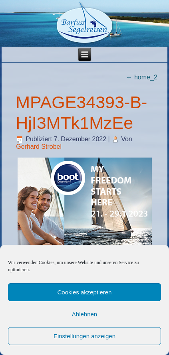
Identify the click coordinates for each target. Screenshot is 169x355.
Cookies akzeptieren (85, 292)
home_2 (141, 77)
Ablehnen (84, 314)
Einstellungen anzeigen (84, 336)
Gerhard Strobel (39, 146)
